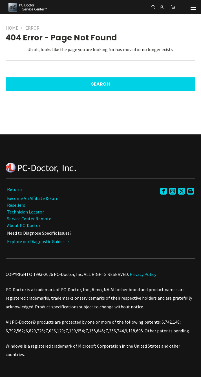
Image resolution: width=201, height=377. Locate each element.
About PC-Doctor (23, 225)
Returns (15, 189)
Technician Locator (25, 212)
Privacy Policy (143, 274)
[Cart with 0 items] (173, 7)
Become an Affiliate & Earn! (33, 198)
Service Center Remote (29, 218)
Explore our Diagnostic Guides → (38, 241)
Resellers (16, 205)
